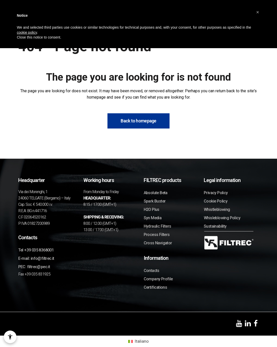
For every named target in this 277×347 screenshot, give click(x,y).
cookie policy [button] (27, 32)
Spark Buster (155, 201)
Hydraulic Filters (157, 226)
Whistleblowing (217, 209)
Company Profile (158, 279)
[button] (258, 12)
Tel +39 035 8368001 (36, 250)
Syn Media (153, 217)
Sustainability (215, 226)
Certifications (155, 287)
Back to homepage (138, 120)
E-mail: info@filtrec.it (36, 258)
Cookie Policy (215, 201)
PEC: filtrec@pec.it (34, 266)
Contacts (151, 270)
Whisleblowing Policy (222, 217)
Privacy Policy (216, 192)
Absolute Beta (156, 192)
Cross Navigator (158, 243)
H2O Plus (151, 209)
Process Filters (157, 234)
